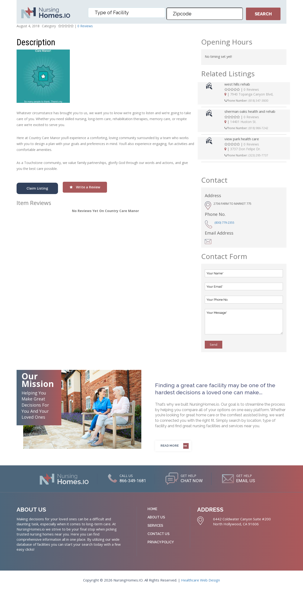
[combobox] (126, 13)
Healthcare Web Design (200, 580)
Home (152, 509)
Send (213, 344)
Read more (169, 445)
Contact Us (158, 534)
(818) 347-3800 (258, 101)
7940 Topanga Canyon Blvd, (251, 94)
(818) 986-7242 (258, 128)
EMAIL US (248, 480)
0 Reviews (85, 26)
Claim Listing (37, 188)
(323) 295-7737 (258, 155)
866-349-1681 (130, 480)
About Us (156, 517)
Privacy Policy (160, 542)
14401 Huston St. (243, 121)
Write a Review (85, 187)
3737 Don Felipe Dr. (245, 149)
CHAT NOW (192, 480)
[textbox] (128, 12)
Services (155, 525)
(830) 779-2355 (224, 222)
